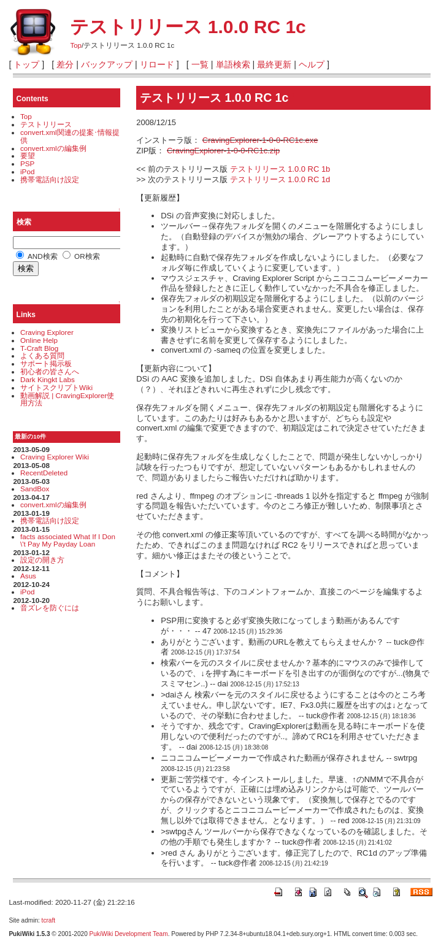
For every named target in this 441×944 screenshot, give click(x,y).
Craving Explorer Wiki (54, 457)
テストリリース (46, 124)
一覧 (200, 64)
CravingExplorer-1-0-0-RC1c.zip (223, 150)
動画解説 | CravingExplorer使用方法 (67, 399)
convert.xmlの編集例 (53, 148)
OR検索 (81, 256)
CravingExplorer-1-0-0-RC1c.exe (260, 140)
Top (76, 45)
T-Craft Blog (39, 348)
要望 (27, 155)
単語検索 (233, 64)
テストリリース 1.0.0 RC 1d (280, 179)
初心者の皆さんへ (49, 371)
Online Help (39, 340)
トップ (26, 64)
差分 (65, 64)
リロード (157, 64)
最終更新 (274, 64)
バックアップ (106, 64)
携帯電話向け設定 (49, 179)
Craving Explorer (47, 332)
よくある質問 (42, 355)
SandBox (34, 489)
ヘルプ (311, 64)
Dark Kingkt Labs (47, 379)
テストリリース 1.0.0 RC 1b (280, 169)
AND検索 (36, 256)
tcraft (48, 920)
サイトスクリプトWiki (56, 387)
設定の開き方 (42, 560)
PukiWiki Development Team (129, 934)
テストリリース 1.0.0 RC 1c (187, 27)
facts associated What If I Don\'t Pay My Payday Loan (67, 540)
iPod (27, 171)
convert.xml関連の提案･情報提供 (70, 136)
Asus (28, 576)
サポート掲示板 (46, 363)
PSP (27, 163)
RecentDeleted (43, 473)
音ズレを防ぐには (49, 608)
